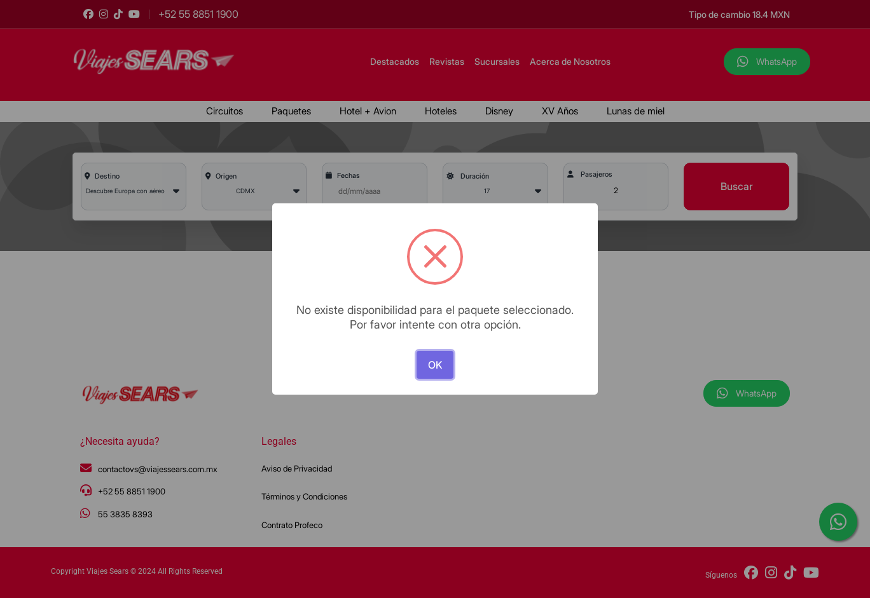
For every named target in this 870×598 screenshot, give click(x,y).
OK (435, 364)
